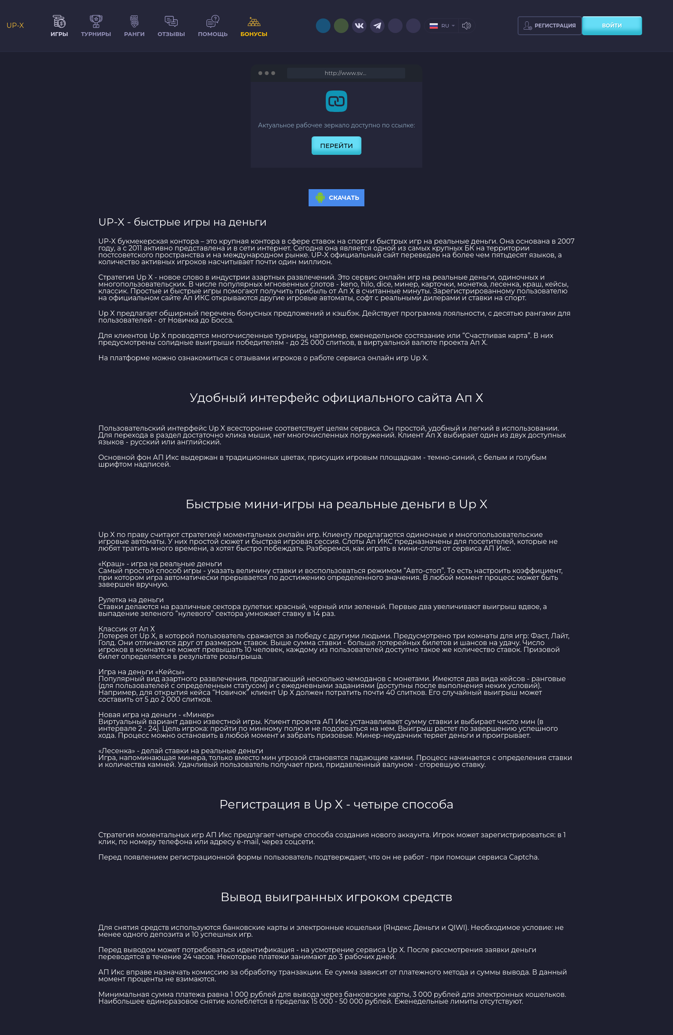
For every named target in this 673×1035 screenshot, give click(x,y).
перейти (336, 146)
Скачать (336, 197)
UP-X (15, 25)
